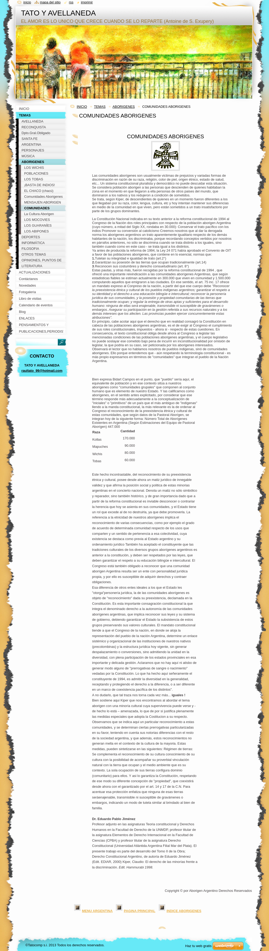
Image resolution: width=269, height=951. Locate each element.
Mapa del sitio (50, 2)
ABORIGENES (123, 107)
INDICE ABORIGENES (184, 911)
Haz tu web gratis (198, 946)
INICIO (82, 107)
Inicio (27, 2)
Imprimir (87, 2)
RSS (71, 2)
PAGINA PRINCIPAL (139, 911)
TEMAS (100, 107)
